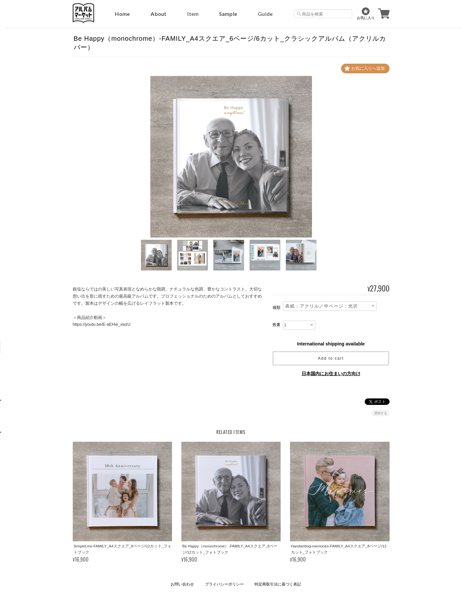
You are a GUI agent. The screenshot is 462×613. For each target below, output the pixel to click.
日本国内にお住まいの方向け (331, 373)
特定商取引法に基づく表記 (277, 584)
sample (228, 14)
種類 (276, 307)
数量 (276, 324)
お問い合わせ (182, 584)
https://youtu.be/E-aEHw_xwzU (102, 324)
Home (122, 14)
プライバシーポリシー (224, 584)
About (159, 14)
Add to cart (331, 358)
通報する (380, 413)
